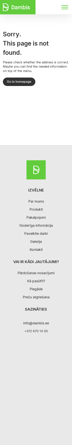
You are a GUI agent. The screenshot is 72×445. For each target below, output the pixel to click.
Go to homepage (19, 81)
